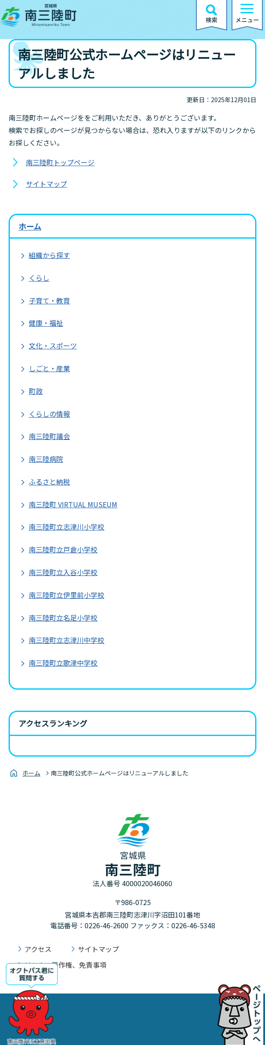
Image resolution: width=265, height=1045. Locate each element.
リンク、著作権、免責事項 (65, 965)
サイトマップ (46, 184)
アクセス (38, 949)
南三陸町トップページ (60, 162)
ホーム (29, 226)
